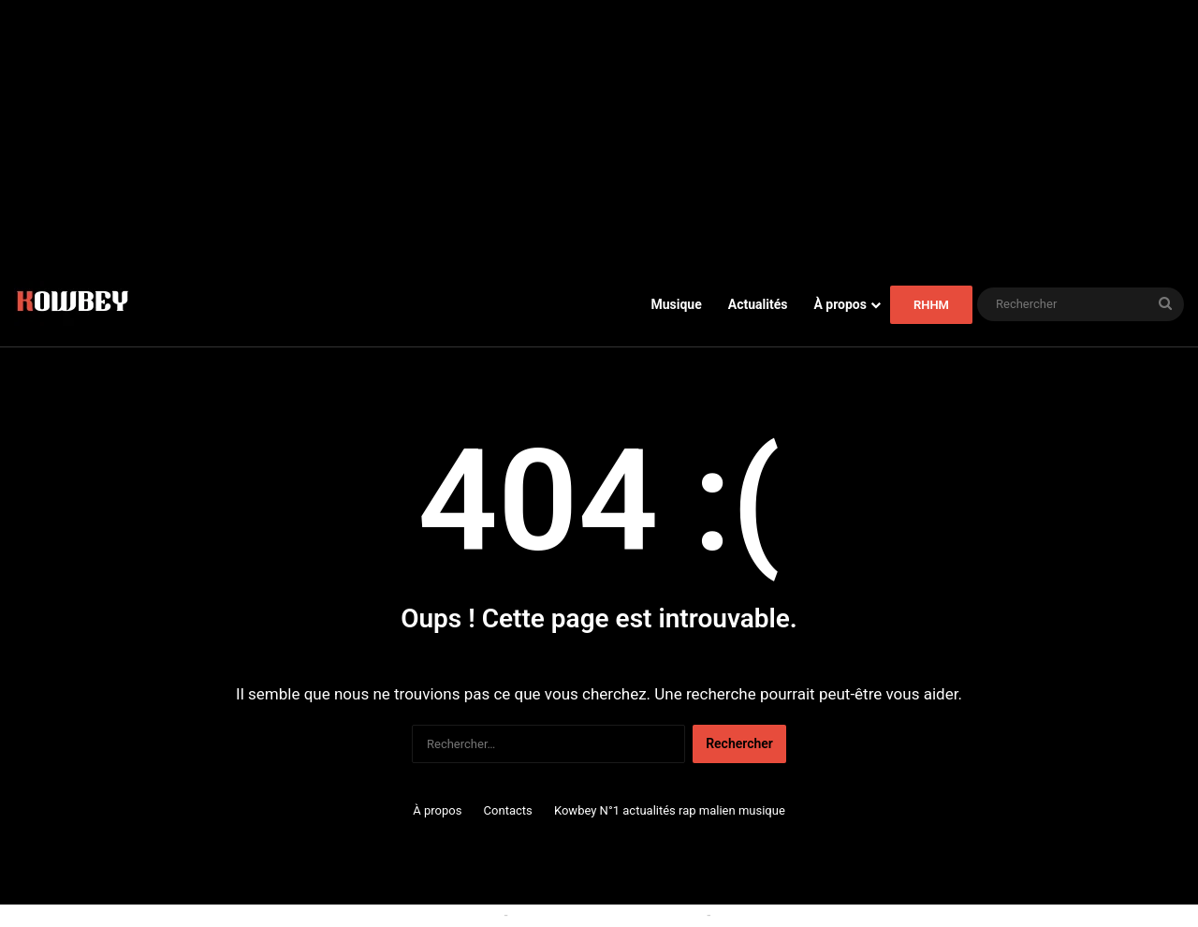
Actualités (758, 304)
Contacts (508, 810)
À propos (840, 304)
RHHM (931, 305)
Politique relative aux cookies (416, 914)
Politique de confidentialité (791, 914)
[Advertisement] (599, 131)
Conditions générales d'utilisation (607, 914)
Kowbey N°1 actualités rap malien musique (669, 810)
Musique (675, 304)
